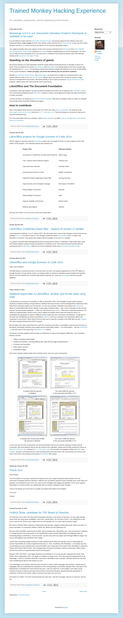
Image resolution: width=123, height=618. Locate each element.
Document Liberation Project (42, 41)
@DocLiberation (48, 118)
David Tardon (27, 51)
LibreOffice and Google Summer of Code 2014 (36, 262)
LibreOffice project (79, 91)
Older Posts (83, 591)
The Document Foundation (43, 99)
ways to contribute (62, 110)
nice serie (42, 51)
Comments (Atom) (24, 595)
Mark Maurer (51, 67)
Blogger (65, 607)
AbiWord (47, 317)
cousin (57, 310)
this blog (66, 49)
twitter (79, 449)
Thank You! (15, 470)
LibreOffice (37, 93)
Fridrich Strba (99, 52)
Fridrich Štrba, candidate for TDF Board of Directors (39, 512)
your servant (19, 75)
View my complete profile (97, 58)
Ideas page (65, 275)
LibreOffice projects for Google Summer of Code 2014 (40, 136)
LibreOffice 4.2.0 (39, 329)
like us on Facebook (16, 120)
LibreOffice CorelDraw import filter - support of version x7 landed (46, 228)
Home (44, 591)
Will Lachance (39, 67)
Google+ (12, 452)
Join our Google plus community (72, 118)
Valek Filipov (42, 75)
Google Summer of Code (75, 79)
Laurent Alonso (37, 77)
